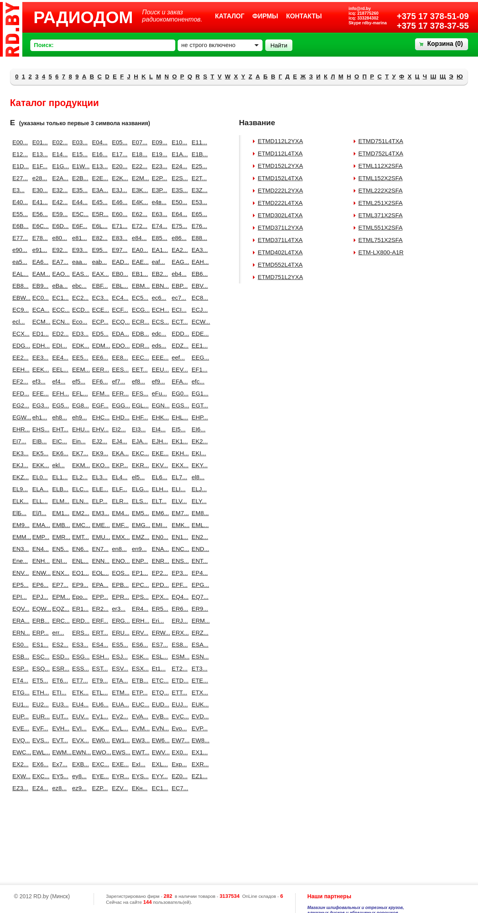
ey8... (79, 776)
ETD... (178, 680)
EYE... (99, 776)
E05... (118, 142)
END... (198, 548)
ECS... (158, 321)
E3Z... (198, 190)
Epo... (79, 596)
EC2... (79, 297)
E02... (59, 142)
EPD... (158, 584)
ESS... (79, 668)
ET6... (59, 680)
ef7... (118, 381)
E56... (39, 214)
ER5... (158, 608)
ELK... (19, 501)
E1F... (39, 166)
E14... (59, 154)
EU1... (19, 704)
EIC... (59, 441)
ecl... (18, 321)
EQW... (39, 608)
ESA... (198, 644)
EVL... (118, 728)
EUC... (138, 704)
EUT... (59, 716)
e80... (59, 237)
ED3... (79, 333)
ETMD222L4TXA (280, 202)
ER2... (99, 608)
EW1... (118, 740)
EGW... (19, 417)
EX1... (198, 752)
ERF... (99, 620)
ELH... (158, 489)
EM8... (198, 513)
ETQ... (158, 692)
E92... (59, 249)
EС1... (158, 788)
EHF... (138, 417)
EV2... (118, 716)
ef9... (158, 381)
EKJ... (19, 465)
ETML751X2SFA (380, 239)
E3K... (138, 190)
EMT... (79, 536)
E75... (178, 225)
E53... (198, 202)
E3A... (99, 190)
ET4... (19, 680)
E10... (178, 142)
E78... (39, 237)
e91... (39, 249)
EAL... (19, 273)
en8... (118, 548)
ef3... (38, 381)
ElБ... (19, 513)
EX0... (178, 752)
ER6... (178, 608)
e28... (39, 178)
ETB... (138, 680)
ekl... (58, 465)
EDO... (118, 345)
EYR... (118, 776)
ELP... (99, 501)
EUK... (198, 704)
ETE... (198, 680)
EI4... (158, 429)
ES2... (59, 644)
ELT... (158, 501)
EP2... (158, 572)
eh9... (79, 417)
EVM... (138, 728)
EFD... (19, 393)
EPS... (138, 596)
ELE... (99, 489)
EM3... (99, 513)
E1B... (198, 154)
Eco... (79, 321)
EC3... (99, 297)
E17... (118, 154)
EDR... (138, 345)
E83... (118, 237)
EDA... (118, 333)
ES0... (19, 644)
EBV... (198, 285)
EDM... (99, 345)
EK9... (99, 453)
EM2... (79, 513)
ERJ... (178, 620)
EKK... (39, 465)
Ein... (79, 441)
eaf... (158, 261)
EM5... (138, 513)
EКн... (138, 788)
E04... (99, 142)
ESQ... (39, 668)
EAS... (79, 273)
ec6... (158, 297)
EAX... (99, 273)
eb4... (178, 273)
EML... (198, 524)
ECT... (178, 321)
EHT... (59, 429)
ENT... (198, 560)
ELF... (118, 489)
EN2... (198, 536)
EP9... (79, 584)
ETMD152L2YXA (280, 165)
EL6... (158, 477)
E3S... (178, 190)
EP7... (59, 584)
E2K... (118, 178)
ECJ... (198, 309)
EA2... (178, 249)
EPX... (158, 596)
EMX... (118, 536)
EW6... (158, 740)
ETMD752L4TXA (381, 153)
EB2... (158, 273)
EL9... (19, 489)
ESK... (138, 656)
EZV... (118, 788)
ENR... (158, 560)
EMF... (118, 524)
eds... (158, 345)
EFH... (59, 393)
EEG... (198, 357)
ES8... (178, 644)
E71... (118, 225)
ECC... (59, 309)
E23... (158, 166)
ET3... (198, 668)
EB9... (39, 285)
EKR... (138, 465)
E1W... (79, 166)
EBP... (178, 285)
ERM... (198, 620)
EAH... (198, 261)
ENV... (19, 572)
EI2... (118, 429)
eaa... (79, 261)
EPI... (19, 596)
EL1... (59, 477)
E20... (118, 166)
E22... (138, 166)
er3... (118, 608)
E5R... (99, 214)
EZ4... (39, 788)
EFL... (79, 393)
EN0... (158, 536)
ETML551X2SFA (380, 227)
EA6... (39, 261)
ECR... (138, 321)
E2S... (178, 178)
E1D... (19, 166)
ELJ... (198, 489)
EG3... (39, 405)
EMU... (99, 536)
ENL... (79, 560)
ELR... (118, 501)
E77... (19, 237)
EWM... (59, 752)
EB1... (138, 273)
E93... (79, 249)
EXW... (19, 776)
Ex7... (59, 764)
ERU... (118, 632)
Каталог (230, 16)
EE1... (198, 345)
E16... (99, 154)
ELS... (138, 501)
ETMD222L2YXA (280, 190)
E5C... (79, 214)
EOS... (118, 572)
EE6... (99, 357)
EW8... (198, 740)
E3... (18, 190)
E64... (178, 214)
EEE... (158, 357)
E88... (198, 237)
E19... (158, 154)
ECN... (59, 321)
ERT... (99, 632)
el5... (138, 477)
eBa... (59, 285)
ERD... (79, 620)
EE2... (19, 357)
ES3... (79, 644)
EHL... (178, 417)
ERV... (138, 632)
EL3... (99, 477)
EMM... (19, 536)
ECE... (99, 309)
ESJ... (118, 656)
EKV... (158, 465)
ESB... (19, 656)
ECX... (19, 333)
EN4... (39, 548)
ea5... (19, 261)
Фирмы (265, 16)
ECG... (138, 309)
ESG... (79, 656)
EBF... (99, 285)
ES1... (39, 644)
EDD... (178, 333)
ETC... (158, 680)
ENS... (178, 560)
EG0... (178, 393)
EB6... (198, 273)
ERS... (79, 632)
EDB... (138, 333)
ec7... (178, 297)
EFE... (39, 393)
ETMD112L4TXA (280, 153)
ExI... (138, 764)
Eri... (158, 620)
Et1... (158, 668)
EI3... (138, 429)
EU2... (39, 704)
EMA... (39, 524)
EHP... (198, 417)
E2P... (158, 178)
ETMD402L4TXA (280, 252)
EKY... (198, 465)
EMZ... (138, 536)
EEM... (79, 369)
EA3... (198, 249)
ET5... (39, 680)
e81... (79, 237)
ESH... (99, 656)
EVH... (59, 728)
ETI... (59, 692)
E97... (118, 249)
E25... (198, 166)
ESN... (198, 656)
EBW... (19, 297)
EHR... (19, 429)
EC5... (138, 297)
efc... (198, 381)
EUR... (39, 716)
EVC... (178, 716)
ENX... (59, 572)
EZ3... (19, 788)
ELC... (79, 489)
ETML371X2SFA (380, 215)
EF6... (99, 381)
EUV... (79, 716)
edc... (158, 333)
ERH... (138, 620)
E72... (138, 225)
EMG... (138, 524)
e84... (138, 237)
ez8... (59, 788)
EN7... (99, 548)
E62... (138, 214)
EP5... (19, 584)
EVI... (79, 728)
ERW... (158, 632)
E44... (79, 202)
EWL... (39, 752)
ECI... (178, 309)
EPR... (118, 596)
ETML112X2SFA (380, 165)
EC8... (198, 297)
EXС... (39, 776)
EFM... (99, 393)
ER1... (79, 608)
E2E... (99, 178)
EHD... (118, 417)
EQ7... (198, 596)
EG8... (79, 405)
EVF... (39, 728)
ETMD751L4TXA (381, 141)
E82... (99, 237)
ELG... (138, 489)
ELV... (178, 501)
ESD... (59, 656)
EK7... (79, 453)
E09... (158, 142)
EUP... (19, 716)
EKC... (138, 453)
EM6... (158, 513)
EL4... (118, 477)
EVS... (39, 740)
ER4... (138, 608)
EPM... (59, 596)
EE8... (118, 357)
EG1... (198, 393)
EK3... (19, 453)
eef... (178, 357)
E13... (39, 154)
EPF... (178, 584)
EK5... (39, 453)
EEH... (19, 369)
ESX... (138, 668)
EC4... (118, 297)
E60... (118, 214)
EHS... (39, 429)
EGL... (138, 405)
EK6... (59, 453)
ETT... (178, 692)
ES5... (118, 644)
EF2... (19, 381)
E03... (79, 142)
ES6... (138, 644)
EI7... (19, 441)
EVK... (99, 728)
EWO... (99, 752)
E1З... (99, 166)
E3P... (158, 190)
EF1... (198, 369)
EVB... (158, 716)
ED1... (39, 333)
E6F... (79, 225)
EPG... (198, 584)
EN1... (178, 536)
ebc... (79, 285)
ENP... (138, 560)
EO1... (79, 572)
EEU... (158, 369)
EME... (99, 524)
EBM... (138, 285)
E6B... (19, 225)
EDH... (39, 345)
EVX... (79, 740)
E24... (178, 166)
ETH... (39, 692)
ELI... (178, 489)
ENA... (158, 548)
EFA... (178, 381)
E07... (138, 142)
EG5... (59, 405)
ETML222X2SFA (380, 190)
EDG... (19, 345)
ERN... (19, 632)
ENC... (178, 548)
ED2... (59, 333)
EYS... (138, 776)
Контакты (304, 16)
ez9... (79, 788)
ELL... (39, 501)
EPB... (118, 584)
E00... (19, 142)
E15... (79, 154)
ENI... (59, 560)
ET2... (178, 668)
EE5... (79, 357)
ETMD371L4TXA (280, 239)
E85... (158, 237)
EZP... (99, 788)
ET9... (99, 680)
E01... (39, 142)
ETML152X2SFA (380, 178)
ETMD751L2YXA (280, 277)
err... (58, 632)
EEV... (178, 369)
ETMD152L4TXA (280, 178)
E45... (99, 202)
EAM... (39, 273)
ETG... (19, 692)
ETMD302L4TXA (280, 215)
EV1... (99, 716)
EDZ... (178, 345)
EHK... (158, 417)
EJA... (138, 441)
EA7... (59, 261)
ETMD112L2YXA (280, 141)
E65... (198, 214)
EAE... (138, 261)
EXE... (118, 764)
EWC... (19, 752)
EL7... (178, 477)
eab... (99, 261)
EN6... (79, 548)
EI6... (198, 429)
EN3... (19, 548)
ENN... (99, 560)
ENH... (39, 560)
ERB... (39, 620)
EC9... (19, 309)
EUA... (118, 704)
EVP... (198, 728)
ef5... (78, 381)
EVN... (158, 728)
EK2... (198, 441)
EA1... (158, 249)
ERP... (39, 632)
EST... (99, 668)
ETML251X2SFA (380, 202)
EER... (99, 369)
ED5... (99, 333)
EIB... (39, 441)
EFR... (118, 393)
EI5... (178, 429)
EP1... (138, 572)
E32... (59, 190)
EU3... (59, 704)
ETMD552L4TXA (280, 264)
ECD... (79, 309)
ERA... (19, 620)
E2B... (79, 178)
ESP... (19, 668)
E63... (158, 214)
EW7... (178, 740)
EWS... (118, 752)
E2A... (59, 178)
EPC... (138, 584)
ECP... (99, 321)
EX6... (39, 764)
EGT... (198, 405)
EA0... (138, 249)
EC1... (59, 297)
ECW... (198, 321)
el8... (198, 477)
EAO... (59, 273)
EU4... (79, 704)
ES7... (158, 644)
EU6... (99, 704)
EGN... (158, 405)
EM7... (178, 513)
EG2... (19, 405)
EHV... (99, 429)
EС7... (178, 788)
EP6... (39, 584)
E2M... (138, 178)
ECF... (118, 309)
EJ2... (99, 441)
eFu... (158, 393)
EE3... (39, 357)
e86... (178, 237)
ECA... (39, 309)
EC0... (39, 297)
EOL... (99, 572)
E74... (158, 225)
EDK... (79, 345)
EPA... (99, 584)
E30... (39, 190)
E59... (59, 214)
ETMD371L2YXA (280, 227)
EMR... (59, 536)
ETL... (99, 692)
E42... (59, 202)
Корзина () (445, 43)
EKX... (178, 465)
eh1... (39, 417)
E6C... (39, 225)
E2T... (198, 178)
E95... (99, 249)
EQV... (19, 608)
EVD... (198, 716)
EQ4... (178, 596)
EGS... (178, 405)
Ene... (19, 560)
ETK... (79, 692)
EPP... (99, 596)
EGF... (99, 405)
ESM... (178, 656)
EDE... (198, 333)
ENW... (39, 572)
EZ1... (198, 776)
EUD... (158, 704)
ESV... (118, 668)
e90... (19, 249)
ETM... (118, 692)
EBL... (118, 285)
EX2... (19, 764)
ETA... (118, 680)
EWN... (79, 752)
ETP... (138, 692)
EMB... (59, 524)
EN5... (59, 548)
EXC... (99, 764)
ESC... (39, 656)
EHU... (79, 429)
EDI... (59, 345)
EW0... (99, 740)
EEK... (39, 369)
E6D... (59, 225)
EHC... (99, 417)
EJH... (158, 441)
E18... (138, 154)
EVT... (59, 740)
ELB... (59, 489)
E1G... (59, 166)
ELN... (79, 501)
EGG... (118, 405)
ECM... (39, 321)
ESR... (59, 668)
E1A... (178, 154)
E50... (178, 202)
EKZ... (19, 477)
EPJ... (39, 596)
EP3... (178, 572)
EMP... (39, 536)
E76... (198, 225)
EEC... (138, 357)
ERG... (118, 620)
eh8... (59, 417)
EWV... (158, 752)
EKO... (99, 465)
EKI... (198, 453)
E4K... (138, 202)
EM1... (59, 513)
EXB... (79, 764)
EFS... (138, 393)
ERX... (178, 632)
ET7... (79, 680)
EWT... (138, 752)
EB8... (19, 285)
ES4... (99, 644)
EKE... (158, 453)
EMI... (158, 524)
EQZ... (59, 608)
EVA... (138, 716)
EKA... (118, 453)
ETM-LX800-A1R (381, 252)
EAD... (118, 261)
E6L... (99, 225)
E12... (19, 154)
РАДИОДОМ (83, 17)
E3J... (118, 190)
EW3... (138, 740)
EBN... (158, 285)
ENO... (118, 560)
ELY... (198, 501)
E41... (39, 202)
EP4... (198, 572)
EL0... (39, 477)
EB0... (118, 273)
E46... (118, 202)
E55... (19, 214)
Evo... (178, 728)
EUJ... (178, 704)
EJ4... (118, 441)
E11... (198, 142)
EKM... (79, 465)
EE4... (59, 357)
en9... (138, 548)
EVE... (19, 728)
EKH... (178, 453)
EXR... (198, 764)
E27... (19, 178)
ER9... (198, 608)
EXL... (158, 764)
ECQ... (118, 321)
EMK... (178, 524)
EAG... (178, 261)
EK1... (178, 441)
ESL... (158, 656)
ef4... (58, 381)
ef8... (138, 381)
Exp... (178, 764)
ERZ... (198, 632)
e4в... (158, 202)
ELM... (59, 501)
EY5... (59, 776)
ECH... (158, 309)
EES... (118, 369)
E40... (19, 202)
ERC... (59, 620)
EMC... (79, 524)
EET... (138, 369)
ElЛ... (39, 513)
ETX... (198, 692)
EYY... (158, 776)
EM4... (118, 513)
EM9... (19, 524)
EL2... (79, 477)
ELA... (39, 489)
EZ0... (178, 776)
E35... (79, 190)
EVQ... (19, 740)
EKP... (118, 465)
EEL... (59, 369)
